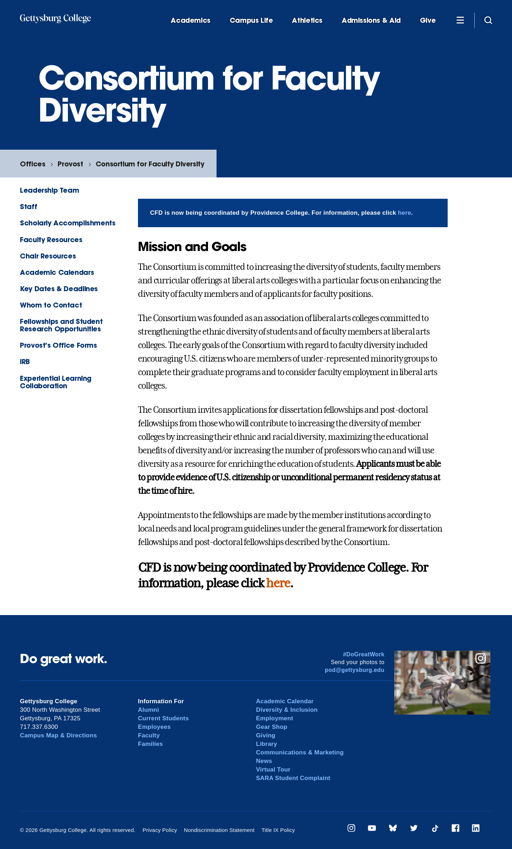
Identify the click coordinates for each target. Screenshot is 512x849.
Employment (274, 718)
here (404, 212)
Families (150, 744)
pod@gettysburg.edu (355, 670)
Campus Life (251, 20)
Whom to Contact (51, 305)
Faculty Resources (51, 239)
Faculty (149, 735)
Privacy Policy (160, 830)
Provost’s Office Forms (58, 345)
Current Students (163, 718)
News (264, 761)
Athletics (307, 20)
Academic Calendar (285, 701)
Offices (32, 163)
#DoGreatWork (364, 654)
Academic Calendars (57, 272)
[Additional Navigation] (460, 20)
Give (428, 20)
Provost (70, 163)
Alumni (148, 709)
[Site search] (488, 20)
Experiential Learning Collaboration (55, 381)
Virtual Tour (273, 769)
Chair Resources (48, 256)
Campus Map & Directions (58, 735)
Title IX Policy (278, 830)
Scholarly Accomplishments (67, 222)
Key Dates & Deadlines (59, 288)
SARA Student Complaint (293, 778)
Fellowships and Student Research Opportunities (61, 324)
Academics (190, 20)
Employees (154, 726)
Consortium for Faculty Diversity (150, 163)
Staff (28, 206)
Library (266, 744)
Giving (265, 735)
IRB (25, 361)
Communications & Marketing (300, 752)
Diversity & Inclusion (287, 709)
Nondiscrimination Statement (219, 830)
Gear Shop (271, 726)
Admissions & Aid (371, 20)
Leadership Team (49, 190)
